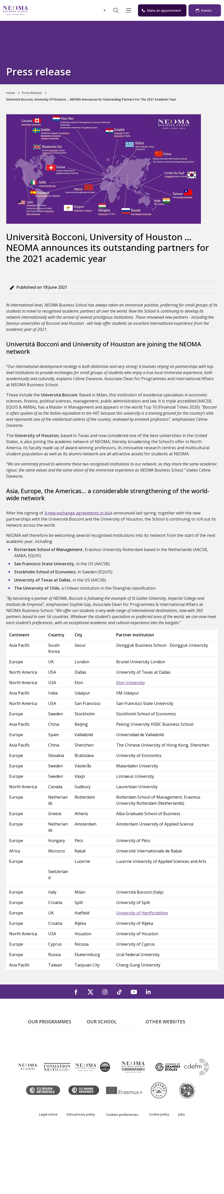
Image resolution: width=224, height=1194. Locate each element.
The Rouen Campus (104, 1059)
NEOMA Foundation (164, 1059)
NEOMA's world (160, 1044)
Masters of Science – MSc (51, 1059)
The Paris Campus (103, 1044)
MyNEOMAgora (160, 1066)
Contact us (96, 1066)
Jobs (181, 1180)
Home (10, 93)
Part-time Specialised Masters (46, 1070)
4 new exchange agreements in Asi (77, 513)
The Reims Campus (104, 1052)
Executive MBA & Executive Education (52, 1084)
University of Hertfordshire (142, 913)
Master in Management (49, 1052)
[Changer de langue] (104, 10)
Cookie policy (159, 1180)
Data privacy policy (81, 1180)
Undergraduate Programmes (41, 1041)
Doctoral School (42, 1096)
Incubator (154, 1052)
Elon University (130, 682)
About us (95, 1037)
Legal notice (48, 1180)
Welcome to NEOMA (164, 1037)
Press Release (32, 93)
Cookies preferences (122, 1180)
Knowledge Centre (162, 1074)
